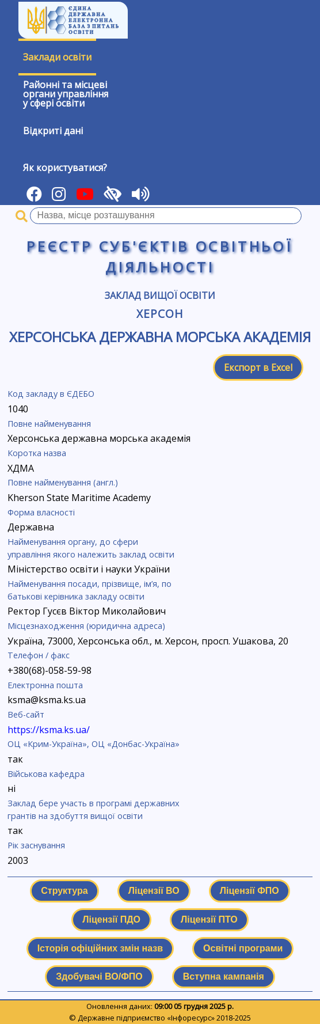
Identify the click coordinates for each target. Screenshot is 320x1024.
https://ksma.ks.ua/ (48, 729)
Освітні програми (243, 948)
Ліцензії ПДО (111, 919)
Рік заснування (36, 845)
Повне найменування (49, 423)
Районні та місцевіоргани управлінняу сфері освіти (65, 93)
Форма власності (41, 512)
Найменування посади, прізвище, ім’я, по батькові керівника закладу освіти (89, 590)
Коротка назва (36, 452)
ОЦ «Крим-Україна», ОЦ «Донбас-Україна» (93, 743)
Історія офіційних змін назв (100, 948)
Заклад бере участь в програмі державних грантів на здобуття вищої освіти (93, 809)
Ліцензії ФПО (249, 891)
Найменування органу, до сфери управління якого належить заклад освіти (90, 548)
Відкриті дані (53, 130)
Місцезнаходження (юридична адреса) (86, 625)
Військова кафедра (46, 773)
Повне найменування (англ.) (62, 482)
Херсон (160, 313)
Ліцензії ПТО (209, 919)
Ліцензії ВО (154, 891)
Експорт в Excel (258, 367)
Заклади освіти (57, 57)
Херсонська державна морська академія (160, 336)
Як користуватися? (65, 167)
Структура (64, 891)
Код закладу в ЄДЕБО (50, 393)
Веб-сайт (25, 714)
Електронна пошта (45, 685)
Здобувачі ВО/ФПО (99, 976)
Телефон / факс (38, 655)
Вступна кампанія (223, 976)
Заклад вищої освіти (160, 295)
